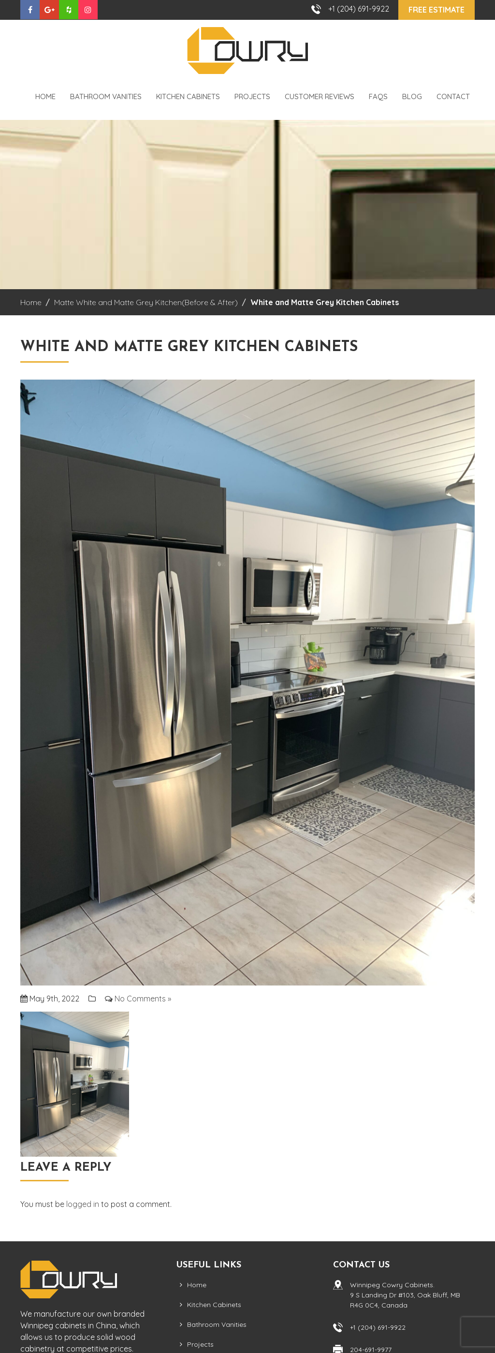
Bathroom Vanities (106, 96)
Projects (252, 96)
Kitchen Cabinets (188, 96)
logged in (82, 1204)
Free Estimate (436, 10)
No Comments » (143, 998)
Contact (453, 96)
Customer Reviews (319, 96)
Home (45, 96)
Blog (412, 96)
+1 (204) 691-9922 (358, 9)
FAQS (378, 96)
